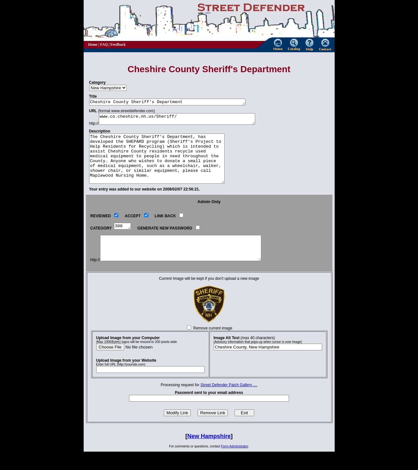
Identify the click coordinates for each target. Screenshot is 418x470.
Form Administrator (234, 464)
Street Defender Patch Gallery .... (228, 403)
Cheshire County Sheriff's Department (177, 102)
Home (93, 44)
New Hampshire (209, 454)
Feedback (117, 44)
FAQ (103, 44)
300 (123, 239)
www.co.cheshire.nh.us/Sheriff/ (186, 121)
